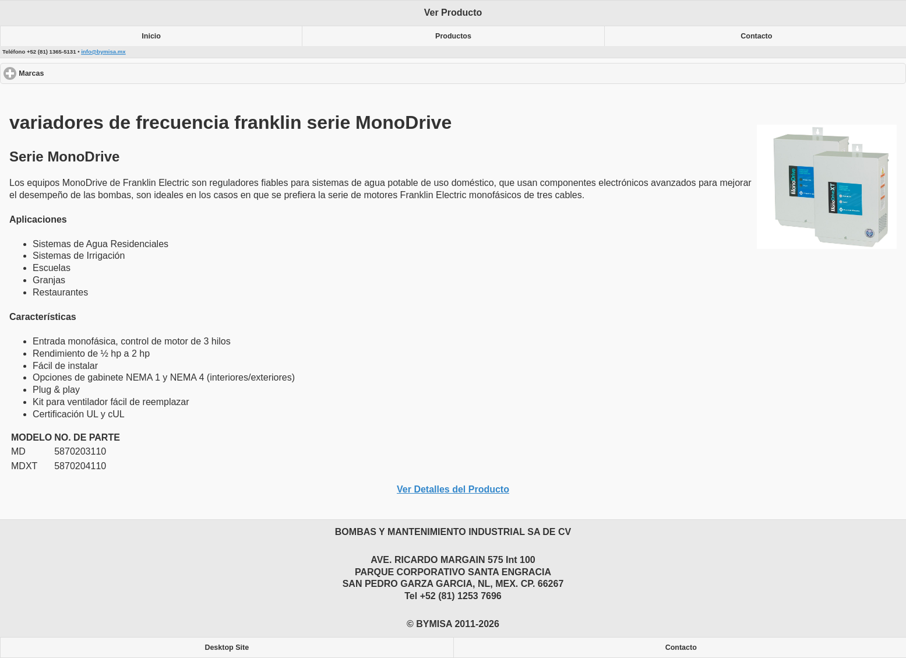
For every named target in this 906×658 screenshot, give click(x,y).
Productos (453, 36)
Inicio (151, 36)
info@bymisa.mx (103, 51)
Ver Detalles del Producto (453, 489)
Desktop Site (227, 647)
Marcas (74, 73)
